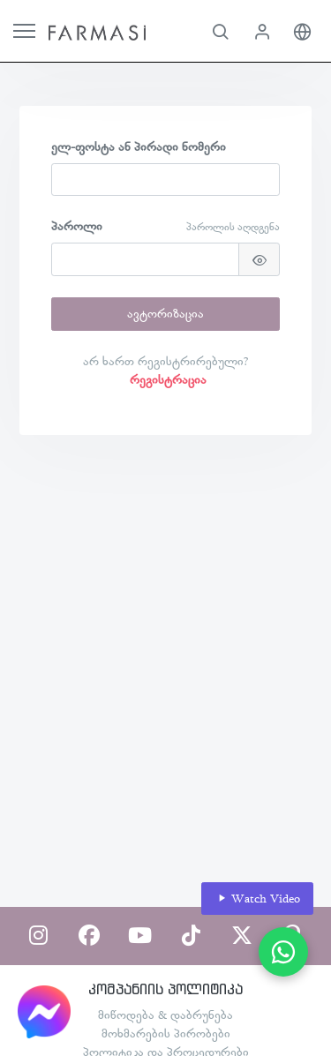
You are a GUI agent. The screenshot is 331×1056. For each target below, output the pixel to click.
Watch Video (257, 898)
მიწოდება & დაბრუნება (165, 1014)
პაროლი (76, 226)
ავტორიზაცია (165, 313)
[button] (220, 31)
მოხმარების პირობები (166, 1033)
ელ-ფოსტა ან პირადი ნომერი (138, 146)
